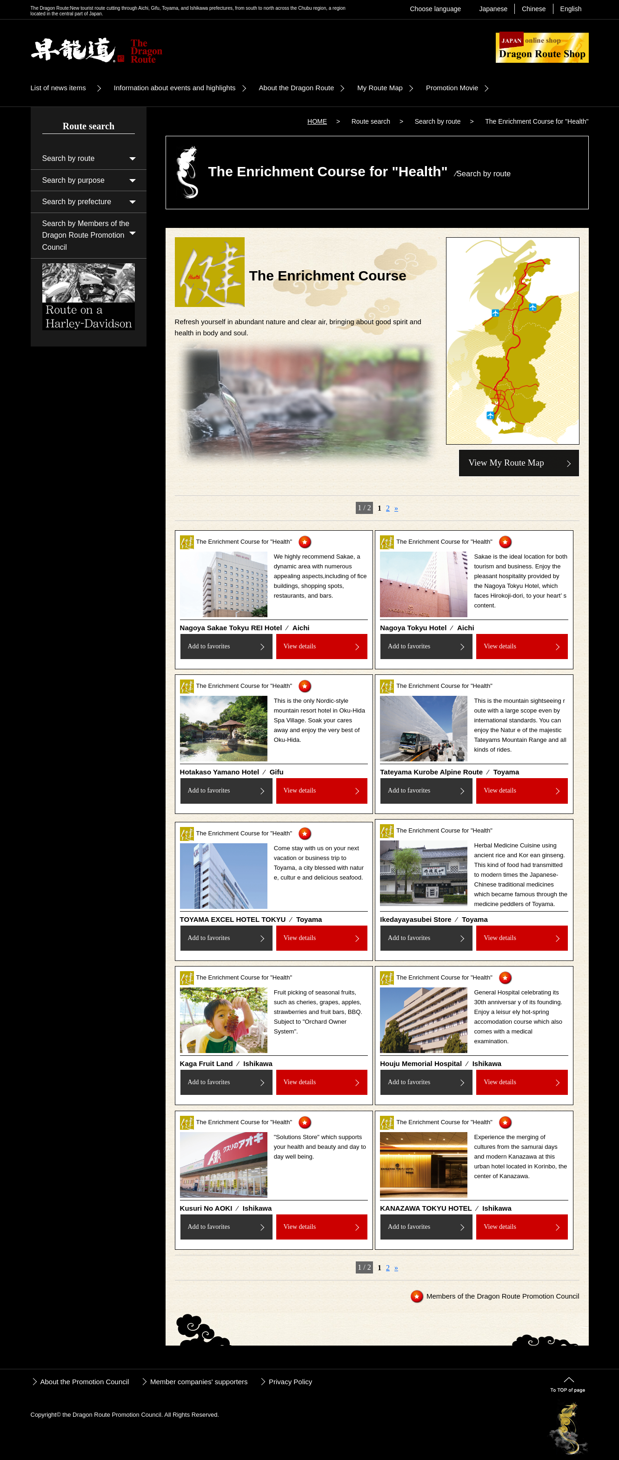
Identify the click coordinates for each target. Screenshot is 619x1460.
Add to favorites (208, 646)
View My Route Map (506, 462)
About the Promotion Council (84, 1382)
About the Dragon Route (296, 88)
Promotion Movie (452, 88)
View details (300, 646)
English (571, 9)
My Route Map (380, 88)
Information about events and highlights (175, 88)
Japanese (493, 9)
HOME (317, 121)
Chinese (534, 9)
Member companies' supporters (199, 1382)
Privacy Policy (290, 1382)
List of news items (58, 88)
